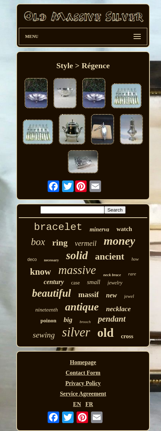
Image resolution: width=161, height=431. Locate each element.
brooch (85, 321)
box (38, 241)
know (40, 272)
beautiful (51, 293)
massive (77, 270)
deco (32, 259)
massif (88, 294)
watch (124, 229)
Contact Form (83, 373)
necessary (51, 260)
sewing (44, 334)
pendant (112, 318)
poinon (48, 320)
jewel (129, 296)
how (135, 259)
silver (76, 332)
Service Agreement (83, 394)
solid (77, 255)
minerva (99, 229)
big (68, 319)
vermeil (85, 243)
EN (77, 404)
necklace (118, 309)
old (105, 332)
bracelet (58, 227)
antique (82, 307)
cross (127, 336)
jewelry (115, 283)
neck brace (112, 275)
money (119, 240)
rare (132, 274)
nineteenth (46, 310)
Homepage (83, 362)
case (75, 283)
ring (60, 242)
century (54, 282)
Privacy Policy (83, 383)
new (111, 295)
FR (89, 404)
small (93, 282)
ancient (109, 256)
